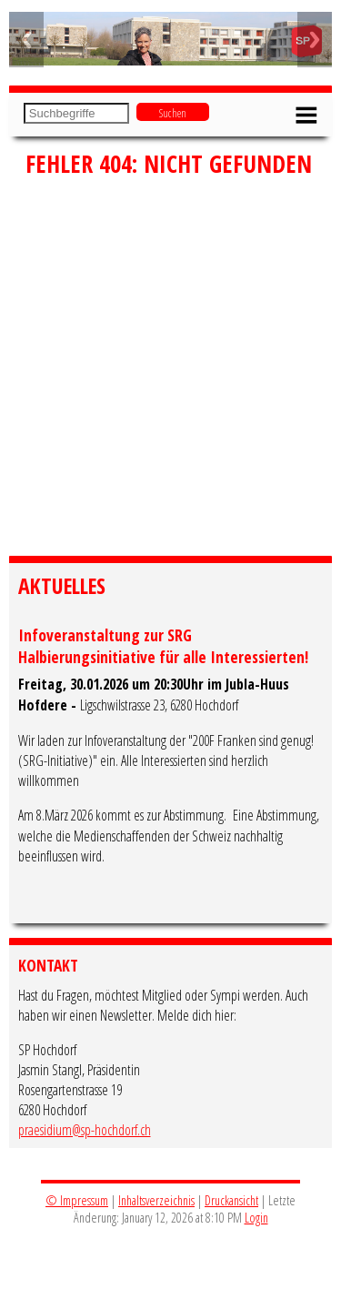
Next (314, 39)
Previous (26, 39)
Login (256, 1217)
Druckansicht (231, 1200)
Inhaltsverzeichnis (156, 1200)
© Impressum (76, 1200)
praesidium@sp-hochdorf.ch (84, 1130)
